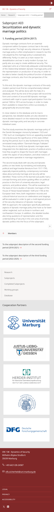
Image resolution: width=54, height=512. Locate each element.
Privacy (6, 494)
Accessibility (8, 499)
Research (11, 15)
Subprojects (9, 278)
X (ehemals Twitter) (3, 507)
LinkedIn (8, 507)
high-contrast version (50, 3)
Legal (5, 489)
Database (8, 295)
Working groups (11, 289)
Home (3, 15)
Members (12, 233)
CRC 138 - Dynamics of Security (50, 9)
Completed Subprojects (14, 284)
